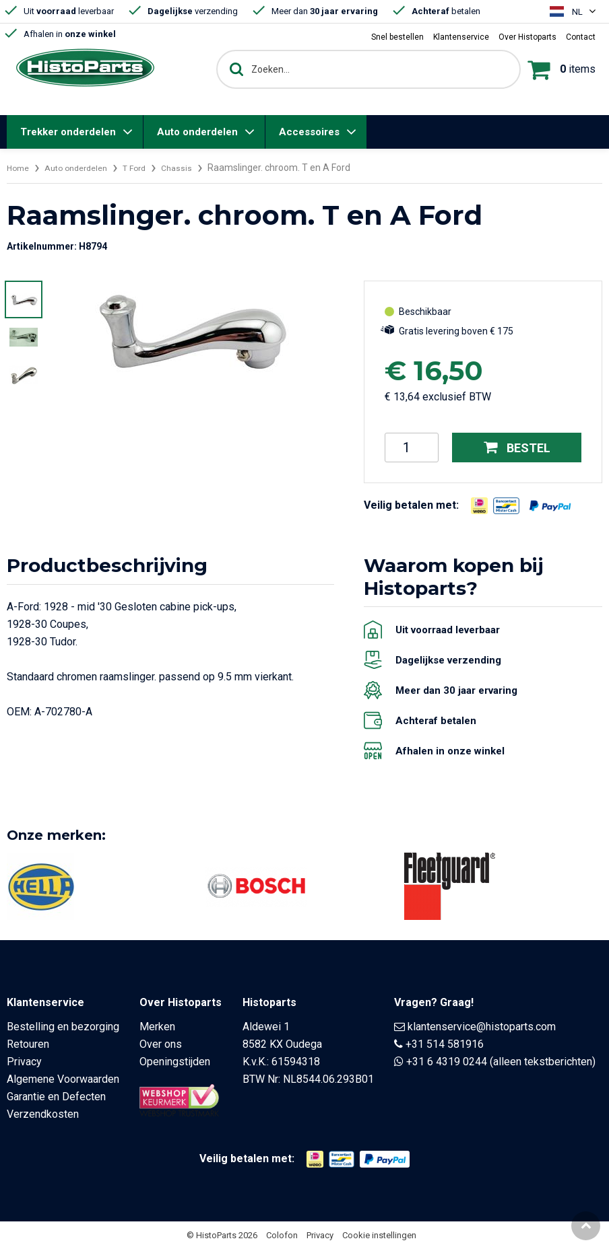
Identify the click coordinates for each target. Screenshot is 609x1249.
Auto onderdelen (197, 132)
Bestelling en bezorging (63, 1026)
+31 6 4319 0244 (446, 1061)
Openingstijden (174, 1061)
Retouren (28, 1044)
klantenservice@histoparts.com (482, 1026)
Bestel (517, 447)
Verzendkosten (43, 1114)
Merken (157, 1026)
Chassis (193, 167)
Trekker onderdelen (68, 132)
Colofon (282, 1235)
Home (19, 167)
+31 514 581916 (445, 1044)
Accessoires (309, 132)
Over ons (160, 1044)
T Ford (148, 167)
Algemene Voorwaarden (63, 1079)
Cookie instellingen (379, 1235)
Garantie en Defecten (56, 1096)
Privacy (24, 1061)
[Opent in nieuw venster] (479, 505)
